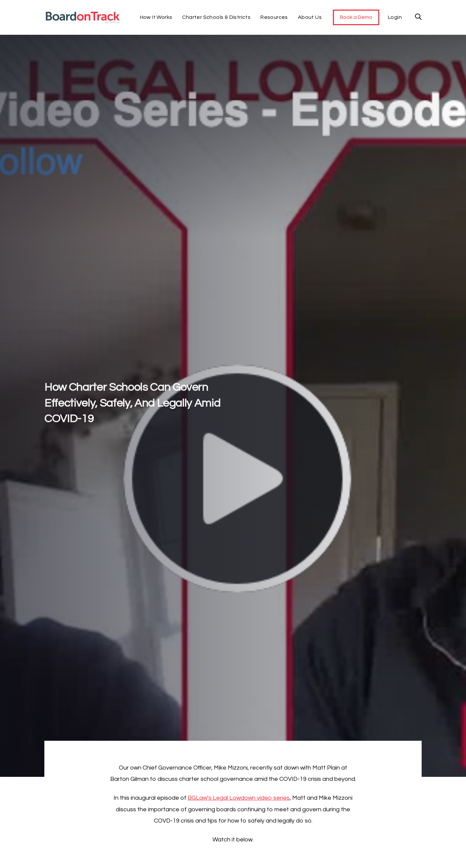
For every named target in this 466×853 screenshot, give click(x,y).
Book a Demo (356, 17)
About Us (310, 17)
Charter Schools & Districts (216, 17)
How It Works (156, 17)
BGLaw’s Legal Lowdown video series (239, 798)
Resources (274, 17)
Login (395, 17)
